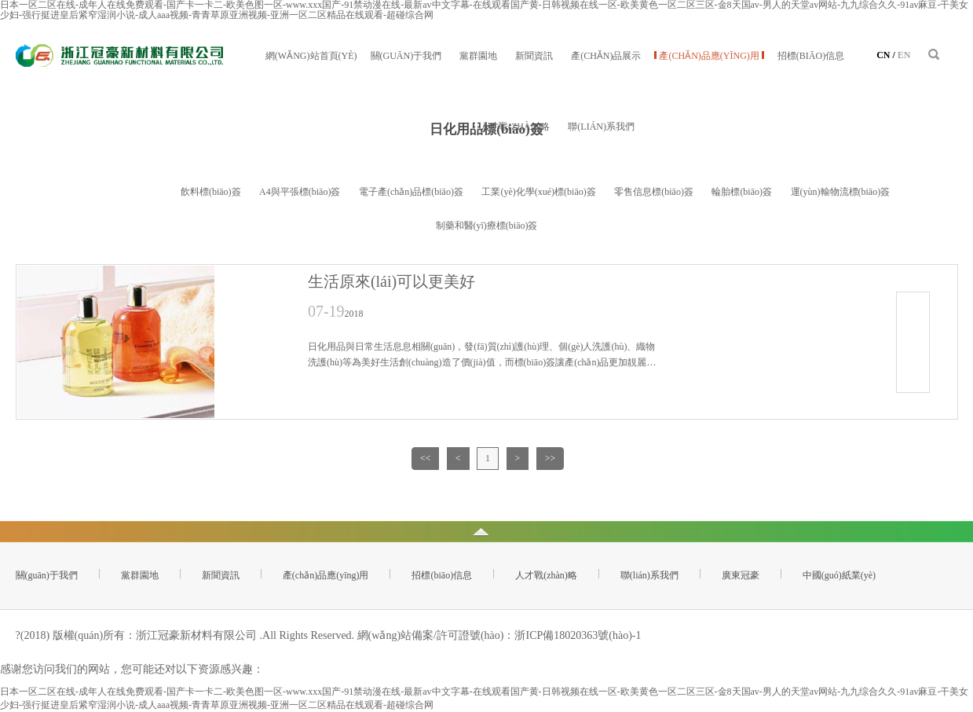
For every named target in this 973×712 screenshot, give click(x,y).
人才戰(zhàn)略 (515, 126)
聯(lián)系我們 (601, 126)
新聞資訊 (534, 55)
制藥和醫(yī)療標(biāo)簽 (487, 225)
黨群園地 (478, 55)
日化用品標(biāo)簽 (123, 191)
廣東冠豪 (740, 575)
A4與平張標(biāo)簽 (299, 191)
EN (904, 55)
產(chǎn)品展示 (606, 55)
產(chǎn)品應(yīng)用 (709, 55)
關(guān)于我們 (406, 55)
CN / (885, 55)
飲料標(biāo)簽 (211, 191)
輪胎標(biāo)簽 (741, 191)
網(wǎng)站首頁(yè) (311, 55)
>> (550, 458)
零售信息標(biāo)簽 (653, 191)
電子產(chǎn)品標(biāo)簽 (411, 191)
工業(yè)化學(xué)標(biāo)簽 (538, 191)
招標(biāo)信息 (810, 55)
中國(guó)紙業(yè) (839, 575)
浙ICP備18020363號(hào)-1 (577, 635)
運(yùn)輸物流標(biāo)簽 (841, 191)
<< (425, 458)
